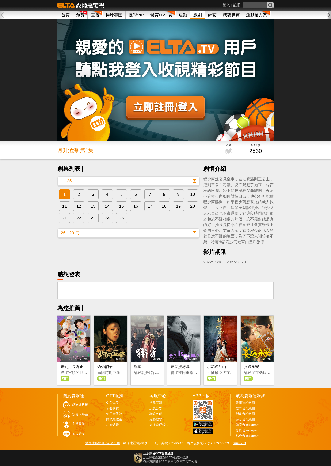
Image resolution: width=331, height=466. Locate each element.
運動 (183, 15)
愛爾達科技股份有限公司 (102, 443)
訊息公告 (155, 408)
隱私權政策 (114, 419)
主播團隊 (78, 424)
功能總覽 (112, 424)
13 (93, 206)
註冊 (237, 5)
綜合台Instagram (247, 435)
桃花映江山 (216, 367)
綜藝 (212, 15)
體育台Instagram (247, 424)
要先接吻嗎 (180, 367)
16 (135, 206)
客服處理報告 (158, 424)
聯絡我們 (239, 443)
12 (78, 206)
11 (64, 206)
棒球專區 (114, 15)
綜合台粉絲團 (245, 419)
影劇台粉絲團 (245, 414)
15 (121, 206)
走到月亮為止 (72, 367)
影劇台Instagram (247, 430)
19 (178, 206)
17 (150, 206)
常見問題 (155, 403)
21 (64, 218)
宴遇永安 (251, 367)
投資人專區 (80, 414)
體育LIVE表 (161, 15)
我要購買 (231, 15)
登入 (226, 5)
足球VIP (136, 15)
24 (107, 218)
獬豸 (137, 367)
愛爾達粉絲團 (245, 403)
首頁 (65, 15)
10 (192, 194)
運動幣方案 (256, 15)
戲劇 (197, 15)
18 (164, 206)
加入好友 (78, 433)
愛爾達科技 (80, 404)
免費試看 (112, 403)
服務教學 (155, 419)
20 (192, 206)
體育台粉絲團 (245, 408)
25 (121, 218)
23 (93, 218)
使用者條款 (114, 414)
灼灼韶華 (105, 367)
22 (78, 218)
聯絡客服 (155, 414)
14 (107, 206)
